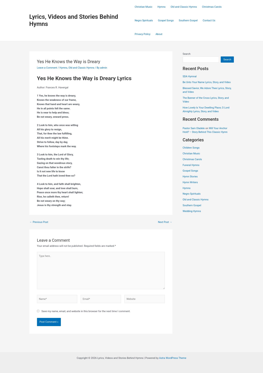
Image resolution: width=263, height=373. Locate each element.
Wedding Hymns (192, 211)
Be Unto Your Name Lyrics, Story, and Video (207, 82)
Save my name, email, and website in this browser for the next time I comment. (85, 311)
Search (187, 53)
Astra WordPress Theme (173, 358)
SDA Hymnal (190, 76)
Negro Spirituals (144, 20)
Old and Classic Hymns (184, 6)
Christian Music (143, 6)
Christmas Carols (212, 6)
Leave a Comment (47, 67)
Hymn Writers (190, 182)
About (158, 34)
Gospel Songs (166, 20)
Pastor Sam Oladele (194, 128)
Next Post (165, 222)
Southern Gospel (188, 20)
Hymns (161, 6)
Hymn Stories (190, 176)
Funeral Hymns (191, 165)
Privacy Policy (142, 34)
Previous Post (39, 222)
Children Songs (191, 147)
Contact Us (209, 20)
